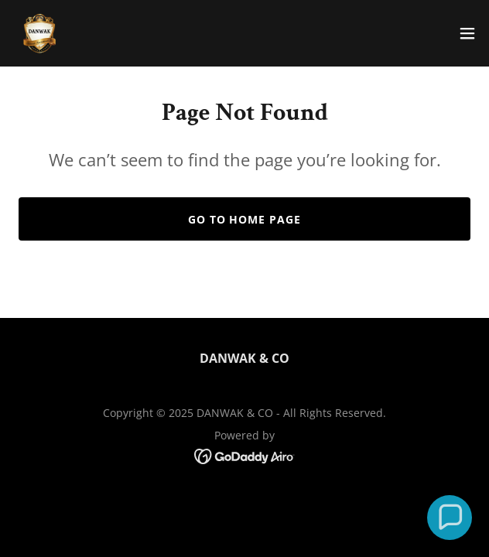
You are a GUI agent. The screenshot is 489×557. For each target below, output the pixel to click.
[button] (467, 33)
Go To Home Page (245, 219)
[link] (39, 33)
